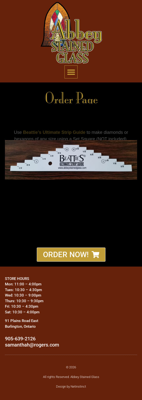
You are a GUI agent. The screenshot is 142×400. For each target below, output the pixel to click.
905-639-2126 (20, 339)
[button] (71, 71)
